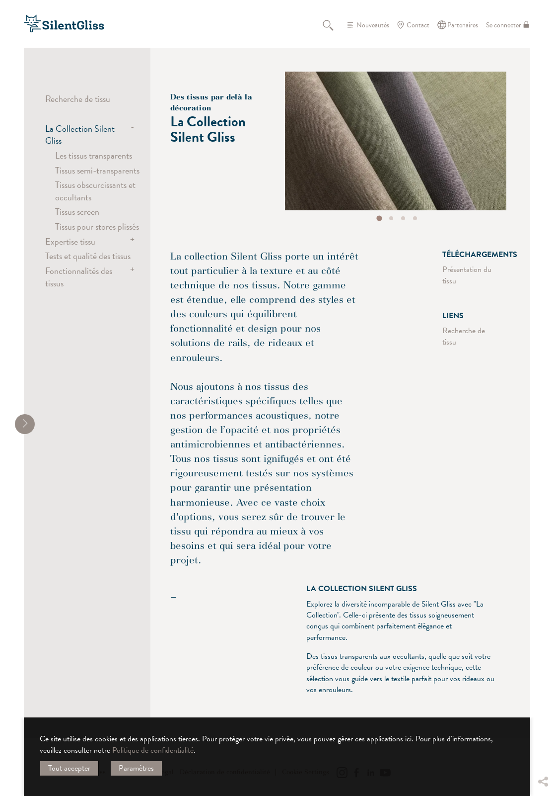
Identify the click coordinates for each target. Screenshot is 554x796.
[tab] (379, 218)
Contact (418, 25)
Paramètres (136, 768)
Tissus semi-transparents (97, 170)
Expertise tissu (70, 241)
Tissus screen (77, 211)
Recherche (334, 24)
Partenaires (462, 25)
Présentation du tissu (466, 275)
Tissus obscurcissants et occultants (95, 190)
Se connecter (503, 25)
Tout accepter (69, 768)
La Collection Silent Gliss (80, 134)
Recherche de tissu (77, 98)
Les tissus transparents (93, 155)
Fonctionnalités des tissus (78, 276)
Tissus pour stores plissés (97, 226)
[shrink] (25, 424)
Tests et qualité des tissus (88, 256)
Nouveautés (372, 25)
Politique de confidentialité (153, 750)
